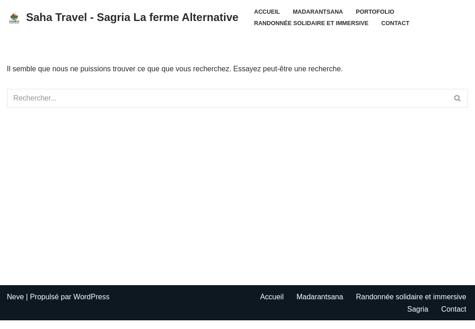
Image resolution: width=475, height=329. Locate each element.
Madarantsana (318, 11)
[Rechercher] (227, 98)
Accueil (267, 11)
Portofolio (375, 11)
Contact (396, 23)
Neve (15, 305)
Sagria (417, 317)
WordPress (92, 305)
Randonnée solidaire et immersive (311, 23)
